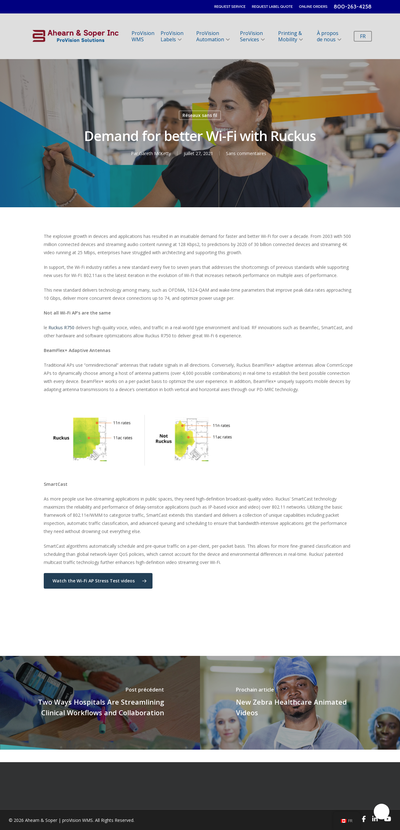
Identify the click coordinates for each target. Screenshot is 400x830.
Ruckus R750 (61, 327)
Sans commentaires (246, 153)
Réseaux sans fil (199, 115)
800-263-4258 (353, 6)
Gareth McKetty (155, 153)
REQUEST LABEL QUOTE (272, 6)
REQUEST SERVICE (229, 6)
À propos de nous (329, 36)
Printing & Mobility (290, 36)
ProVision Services (252, 36)
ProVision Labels (172, 36)
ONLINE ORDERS (313, 6)
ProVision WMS (143, 36)
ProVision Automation (212, 36)
